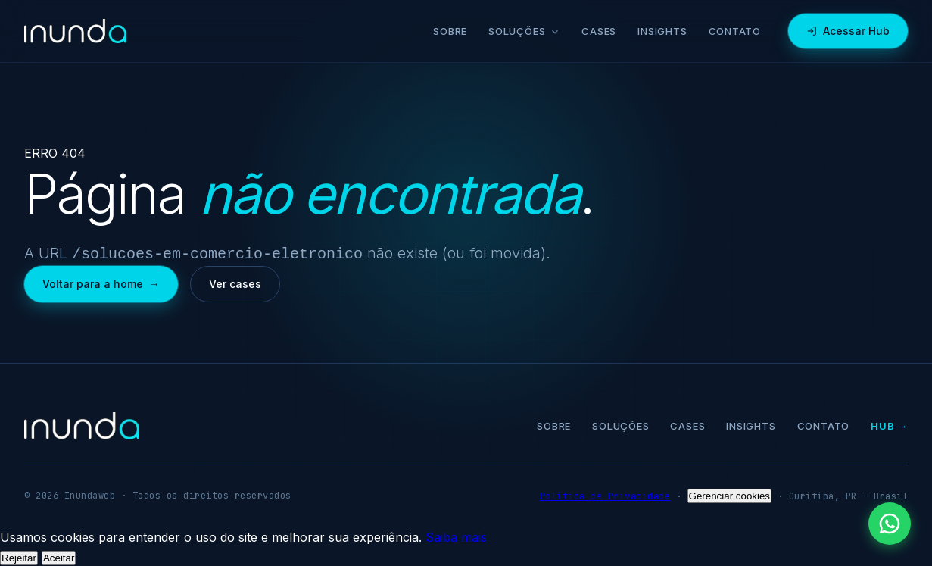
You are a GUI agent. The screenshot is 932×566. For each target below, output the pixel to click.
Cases (598, 31)
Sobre (450, 31)
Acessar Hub (848, 30)
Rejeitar (19, 556)
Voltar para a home (101, 282)
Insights (662, 31)
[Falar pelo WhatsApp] (889, 523)
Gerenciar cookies (729, 494)
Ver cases (235, 282)
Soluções (524, 31)
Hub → (889, 424)
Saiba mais (456, 535)
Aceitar (58, 556)
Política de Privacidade (605, 495)
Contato (735, 31)
